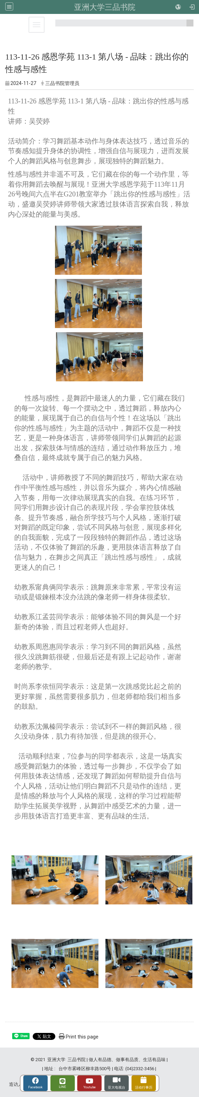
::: (187, 26)
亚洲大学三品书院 (104, 6)
